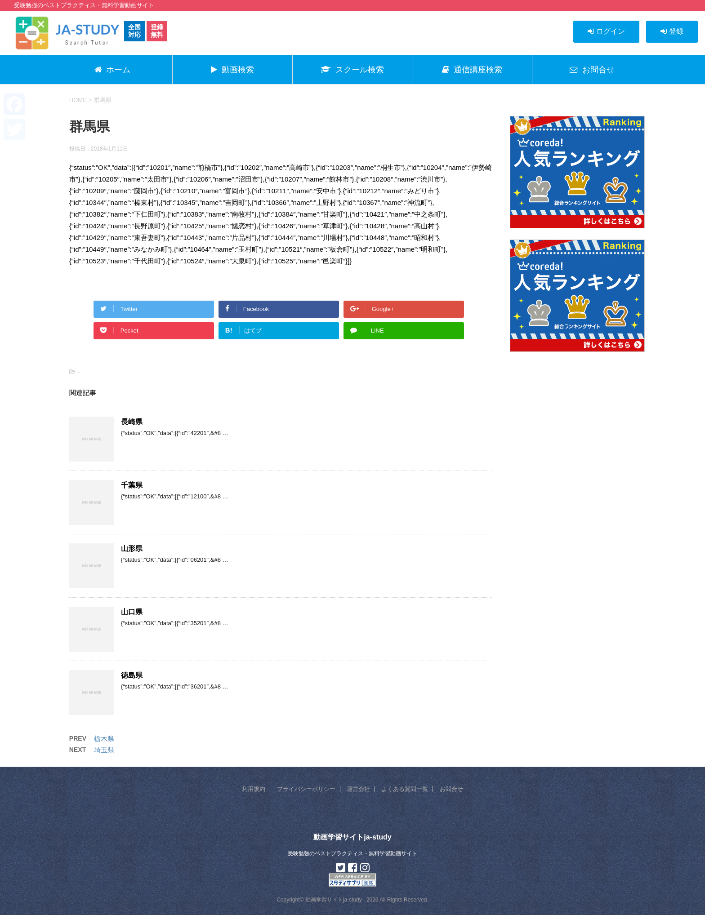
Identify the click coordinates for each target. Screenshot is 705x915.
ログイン (606, 31)
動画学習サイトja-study (352, 837)
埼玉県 (104, 750)
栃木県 (104, 738)
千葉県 (132, 485)
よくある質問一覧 (404, 789)
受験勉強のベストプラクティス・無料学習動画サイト (352, 853)
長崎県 (132, 422)
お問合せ (451, 789)
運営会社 (358, 789)
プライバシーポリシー (306, 789)
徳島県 (132, 675)
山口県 (132, 612)
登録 (671, 31)
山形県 (132, 548)
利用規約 (253, 789)
